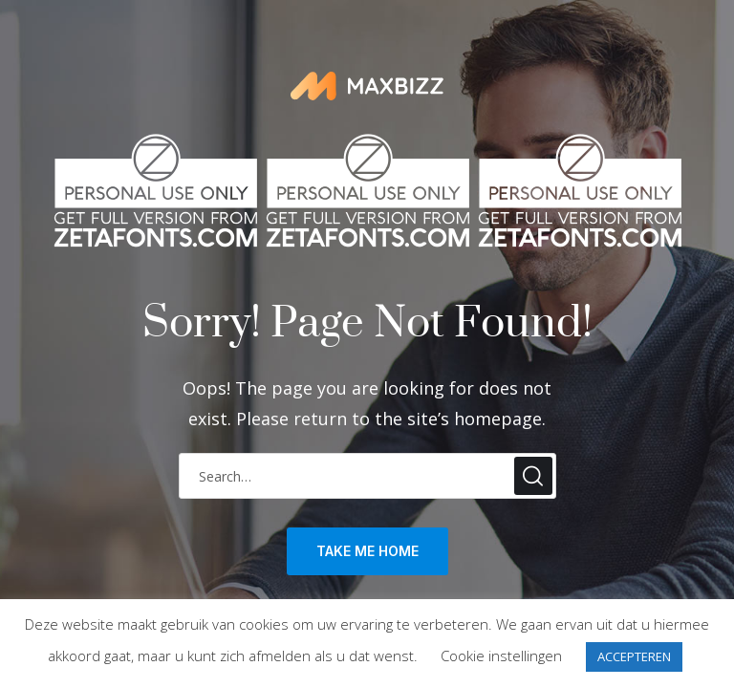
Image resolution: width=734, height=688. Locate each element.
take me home (367, 551)
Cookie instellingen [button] (501, 655)
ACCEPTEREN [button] (634, 656)
